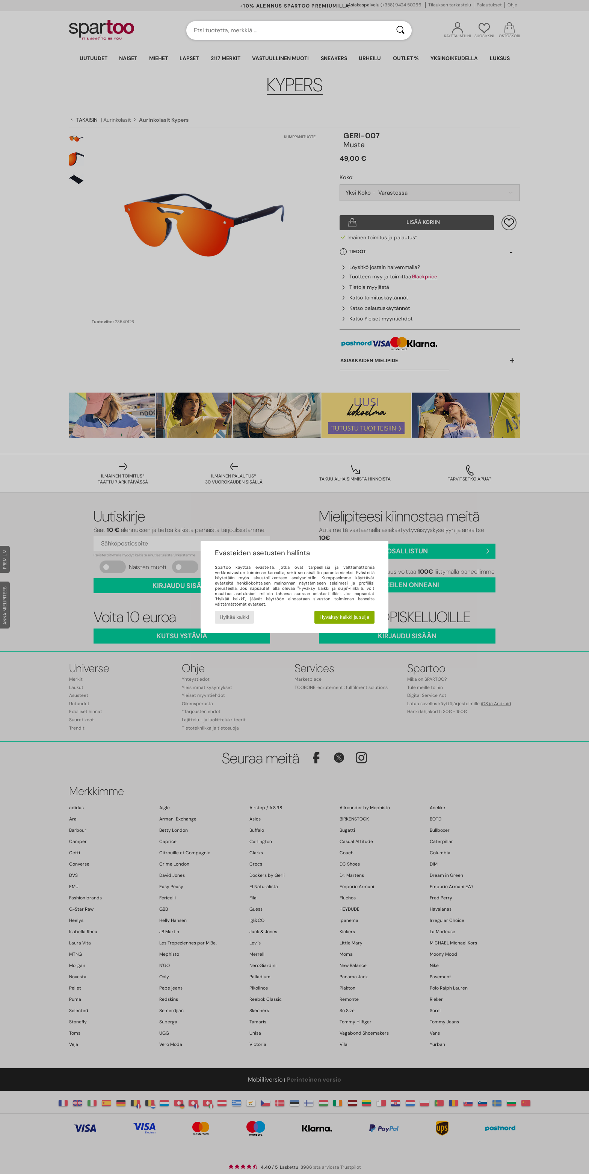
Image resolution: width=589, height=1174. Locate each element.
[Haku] (400, 30)
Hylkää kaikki (234, 617)
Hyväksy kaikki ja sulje (345, 617)
